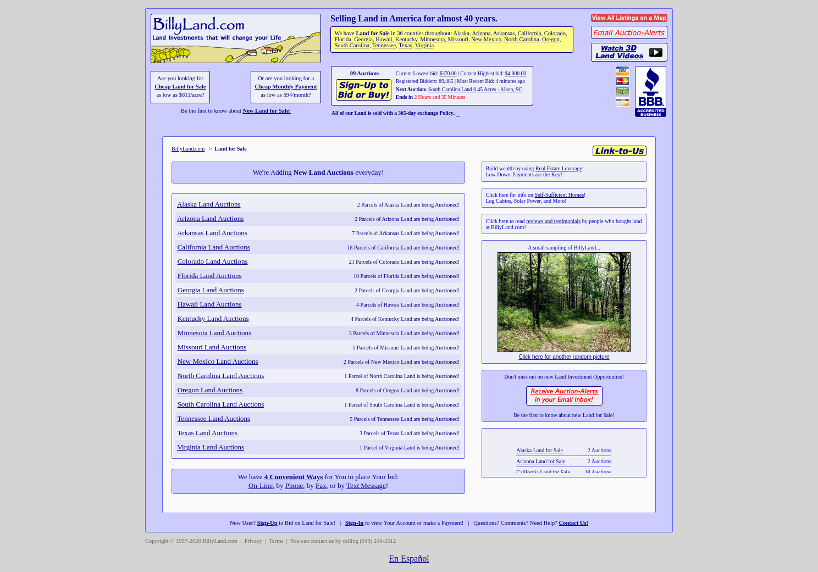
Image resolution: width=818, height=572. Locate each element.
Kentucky (406, 39)
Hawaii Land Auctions (210, 304)
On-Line (260, 485)
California (529, 33)
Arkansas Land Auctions (212, 233)
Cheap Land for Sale (180, 87)
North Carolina (521, 39)
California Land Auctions (214, 247)
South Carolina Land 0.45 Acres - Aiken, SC (475, 89)
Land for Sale (372, 33)
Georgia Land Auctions (211, 290)
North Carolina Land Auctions (221, 375)
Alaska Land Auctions (209, 204)
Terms (276, 541)
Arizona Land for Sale (541, 469)
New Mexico (486, 39)
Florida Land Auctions (210, 275)
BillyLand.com (188, 149)
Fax (321, 485)
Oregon (551, 39)
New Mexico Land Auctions (218, 361)
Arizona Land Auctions (210, 218)
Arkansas (504, 33)
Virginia (424, 45)
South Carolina (351, 45)
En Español (409, 558)
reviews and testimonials (553, 221)
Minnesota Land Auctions (214, 333)
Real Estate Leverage (558, 168)
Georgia (363, 39)
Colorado (555, 33)
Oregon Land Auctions (210, 390)
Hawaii (383, 39)
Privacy (253, 541)
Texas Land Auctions (207, 433)
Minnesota (433, 39)
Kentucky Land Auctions (213, 318)
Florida (342, 39)
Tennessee (384, 45)
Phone (294, 485)
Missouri (457, 39)
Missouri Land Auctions (212, 347)
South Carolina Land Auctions (221, 404)
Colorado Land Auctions (213, 261)
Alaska (461, 33)
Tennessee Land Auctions (213, 418)
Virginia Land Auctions (210, 447)
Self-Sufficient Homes (559, 195)
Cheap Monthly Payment (286, 87)
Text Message (366, 485)
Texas (405, 45)
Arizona (481, 33)
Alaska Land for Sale (540, 458)
